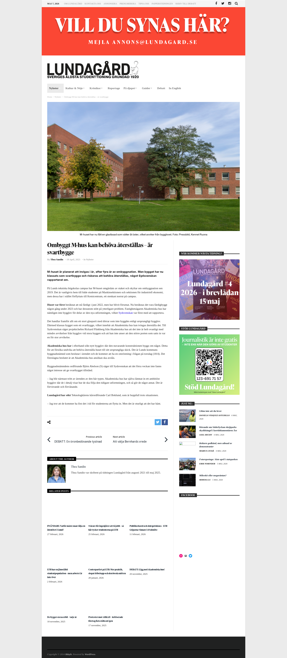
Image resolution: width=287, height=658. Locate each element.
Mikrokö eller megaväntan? (213, 475)
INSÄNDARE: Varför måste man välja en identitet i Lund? (64, 524)
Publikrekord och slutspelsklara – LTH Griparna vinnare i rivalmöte (148, 524)
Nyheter (58, 97)
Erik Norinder (207, 464)
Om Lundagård (73, 3)
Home (49, 97)
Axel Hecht (206, 435)
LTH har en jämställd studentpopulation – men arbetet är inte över (66, 569)
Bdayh (68, 653)
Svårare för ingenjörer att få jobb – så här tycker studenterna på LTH (107, 524)
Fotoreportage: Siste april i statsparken (218, 459)
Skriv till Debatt (185, 3)
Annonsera (110, 3)
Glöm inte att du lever (210, 411)
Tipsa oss (144, 3)
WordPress (90, 653)
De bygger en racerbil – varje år (64, 613)
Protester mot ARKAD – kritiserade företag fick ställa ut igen (106, 616)
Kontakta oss (93, 3)
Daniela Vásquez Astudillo (214, 415)
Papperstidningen (162, 3)
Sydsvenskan (125, 312)
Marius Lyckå (207, 451)
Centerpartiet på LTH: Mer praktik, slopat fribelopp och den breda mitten (106, 569)
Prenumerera (128, 3)
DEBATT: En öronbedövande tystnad (78, 438)
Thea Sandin (57, 259)
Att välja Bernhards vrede (130, 438)
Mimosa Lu (205, 480)
